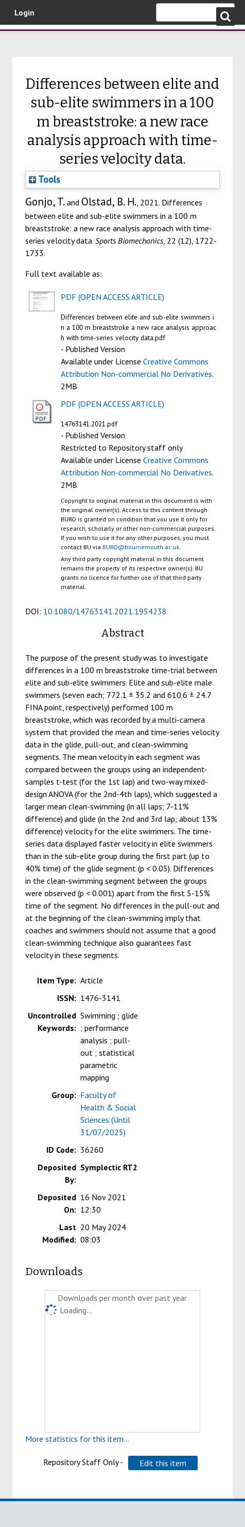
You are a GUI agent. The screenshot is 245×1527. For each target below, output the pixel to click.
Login (24, 12)
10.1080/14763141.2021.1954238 (105, 611)
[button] (163, 1463)
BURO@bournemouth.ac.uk (141, 547)
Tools (44, 179)
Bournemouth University (23, 39)
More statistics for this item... (77, 1439)
